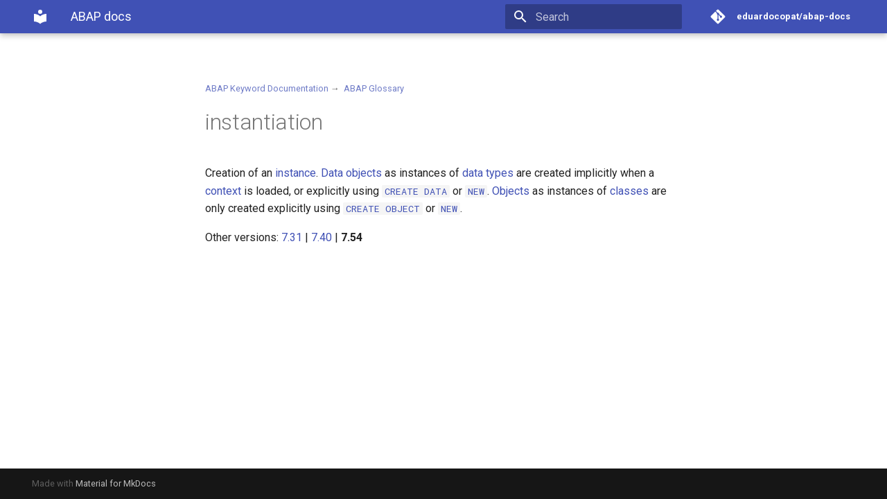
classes (629, 191)
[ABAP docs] (40, 16)
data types (487, 173)
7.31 (291, 237)
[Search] (601, 16)
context (223, 191)
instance (295, 173)
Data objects (351, 173)
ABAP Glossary (374, 88)
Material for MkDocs (116, 483)
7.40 (321, 237)
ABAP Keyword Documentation (266, 88)
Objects (510, 191)
